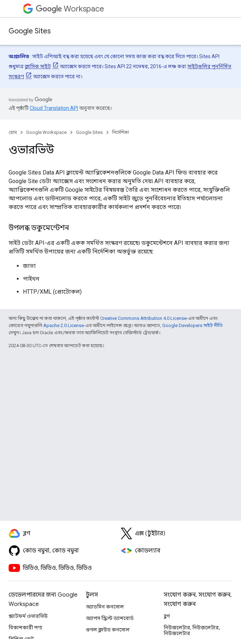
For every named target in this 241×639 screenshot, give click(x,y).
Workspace (70, 9)
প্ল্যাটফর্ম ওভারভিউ (28, 616)
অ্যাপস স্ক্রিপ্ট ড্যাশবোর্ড (110, 618)
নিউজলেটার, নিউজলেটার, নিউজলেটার (192, 630)
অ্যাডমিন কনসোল (105, 607)
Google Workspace (46, 132)
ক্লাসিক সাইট (38, 66)
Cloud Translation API (54, 108)
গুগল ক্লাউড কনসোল (108, 630)
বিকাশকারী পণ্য (25, 627)
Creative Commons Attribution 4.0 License (143, 318)
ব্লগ (167, 616)
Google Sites (30, 31)
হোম (13, 132)
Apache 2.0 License (63, 325)
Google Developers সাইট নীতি (192, 325)
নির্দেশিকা (120, 132)
